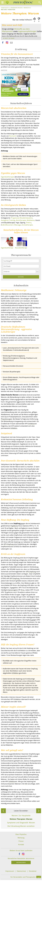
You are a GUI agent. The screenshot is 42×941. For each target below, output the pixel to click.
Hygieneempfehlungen (27, 31)
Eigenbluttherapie (7, 177)
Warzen (27, 8)
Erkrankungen (16, 8)
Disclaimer (33, 871)
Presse (21, 841)
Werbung (21, 838)
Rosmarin (12, 136)
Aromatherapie (27, 225)
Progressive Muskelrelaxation (22, 218)
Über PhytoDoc (21, 834)
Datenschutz (21, 871)
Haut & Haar (9, 38)
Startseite (5, 8)
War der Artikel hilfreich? (22, 20)
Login (38, 877)
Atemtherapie (21, 220)
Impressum (9, 871)
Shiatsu (28, 222)
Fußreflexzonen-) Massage (11, 225)
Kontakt (21, 844)
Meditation (31, 220)
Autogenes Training (8, 220)
